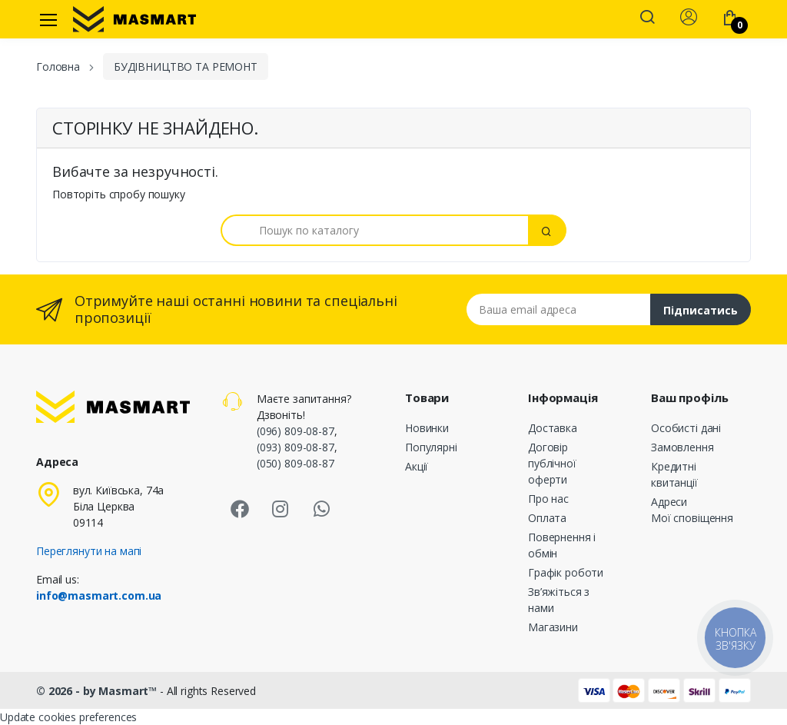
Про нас (548, 498)
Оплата (547, 517)
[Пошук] (375, 230)
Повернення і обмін (562, 545)
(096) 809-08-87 (295, 431)
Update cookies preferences (68, 717)
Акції (416, 466)
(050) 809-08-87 (295, 463)
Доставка (552, 428)
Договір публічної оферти (552, 463)
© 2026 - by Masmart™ (98, 690)
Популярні (431, 447)
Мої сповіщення (692, 517)
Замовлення (682, 447)
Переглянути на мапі (88, 551)
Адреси (669, 501)
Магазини (553, 627)
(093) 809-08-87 (295, 447)
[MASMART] (134, 19)
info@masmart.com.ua (98, 595)
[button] (647, 18)
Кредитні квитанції (674, 474)
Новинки (427, 428)
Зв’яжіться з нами (558, 599)
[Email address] (559, 309)
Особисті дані (686, 428)
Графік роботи (565, 572)
